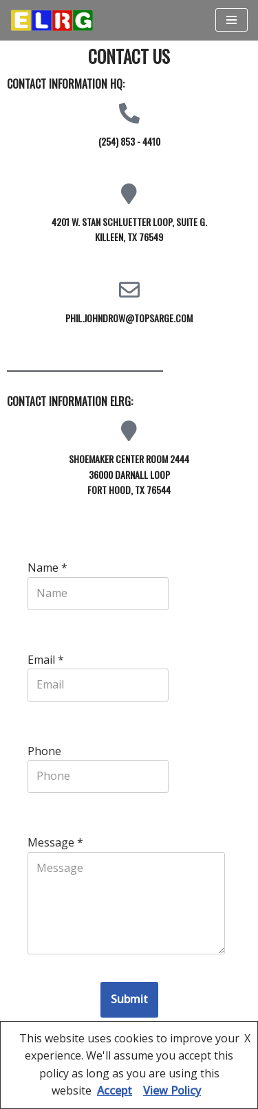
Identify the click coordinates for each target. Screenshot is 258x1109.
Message (55, 842)
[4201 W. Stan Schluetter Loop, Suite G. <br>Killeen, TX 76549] (129, 193)
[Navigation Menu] (231, 20)
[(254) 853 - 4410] (129, 113)
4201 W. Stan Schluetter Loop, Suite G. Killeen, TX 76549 (129, 229)
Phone (44, 751)
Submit (129, 999)
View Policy (172, 1090)
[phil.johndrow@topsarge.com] (129, 290)
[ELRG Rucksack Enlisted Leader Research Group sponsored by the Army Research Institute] (51, 20)
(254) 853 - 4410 (129, 141)
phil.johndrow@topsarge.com (129, 318)
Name (47, 567)
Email (46, 659)
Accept (114, 1090)
